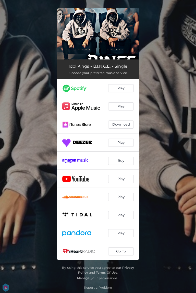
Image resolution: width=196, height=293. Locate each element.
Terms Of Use (106, 272)
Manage (83, 278)
